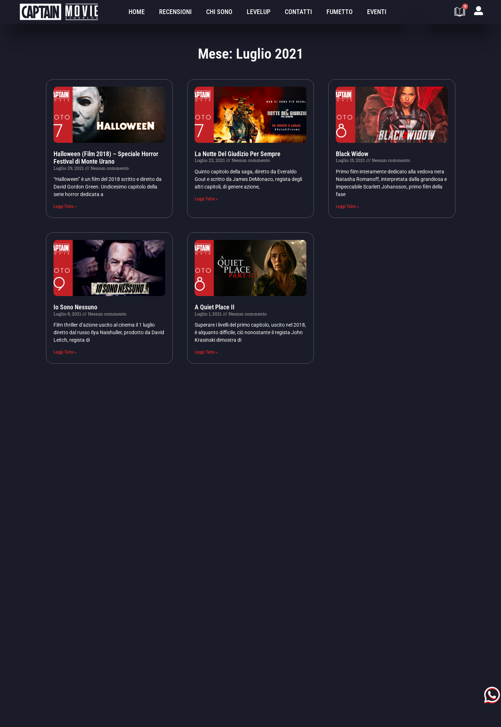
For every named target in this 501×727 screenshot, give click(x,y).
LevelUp (258, 11)
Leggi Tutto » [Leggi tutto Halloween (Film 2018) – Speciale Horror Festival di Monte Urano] (65, 206)
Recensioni (175, 11)
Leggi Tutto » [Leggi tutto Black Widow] (347, 206)
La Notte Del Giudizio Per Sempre (237, 154)
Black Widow (352, 154)
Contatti (298, 11)
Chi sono (219, 11)
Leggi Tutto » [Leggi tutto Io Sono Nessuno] (65, 352)
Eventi (376, 11)
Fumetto (339, 11)
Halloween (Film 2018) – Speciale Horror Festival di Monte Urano (106, 157)
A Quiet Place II (215, 307)
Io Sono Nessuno (75, 307)
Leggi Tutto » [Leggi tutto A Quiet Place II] (206, 352)
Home (137, 11)
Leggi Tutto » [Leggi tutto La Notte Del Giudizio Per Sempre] (206, 198)
